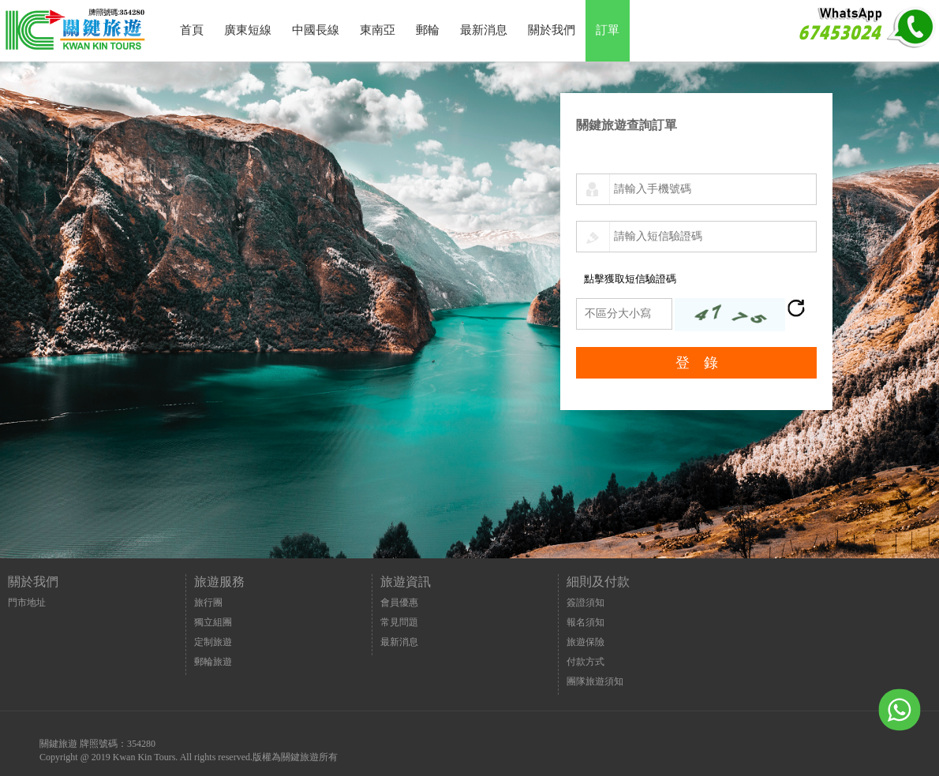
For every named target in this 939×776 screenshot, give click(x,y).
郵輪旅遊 (213, 661)
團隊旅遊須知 (595, 681)
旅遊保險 (585, 641)
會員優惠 (399, 602)
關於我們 (551, 30)
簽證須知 (585, 602)
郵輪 (428, 30)
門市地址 (27, 602)
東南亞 (377, 30)
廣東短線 (247, 30)
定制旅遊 (213, 641)
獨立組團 (213, 622)
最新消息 (483, 30)
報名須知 (585, 622)
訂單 (607, 30)
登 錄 (696, 363)
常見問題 (399, 622)
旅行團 (208, 602)
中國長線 (315, 30)
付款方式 (585, 661)
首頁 (192, 30)
